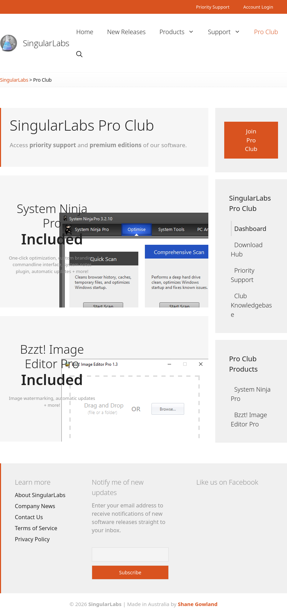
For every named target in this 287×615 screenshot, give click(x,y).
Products (180, 32)
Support (227, 32)
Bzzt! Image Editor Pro (249, 419)
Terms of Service (36, 528)
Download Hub (247, 249)
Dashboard (250, 228)
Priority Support (212, 7)
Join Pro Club (251, 140)
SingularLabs (46, 43)
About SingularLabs (40, 495)
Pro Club (266, 32)
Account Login (258, 7)
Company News (35, 506)
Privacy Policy (32, 539)
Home (84, 32)
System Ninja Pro (250, 394)
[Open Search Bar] (79, 54)
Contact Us (29, 517)
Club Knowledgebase (251, 305)
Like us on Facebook (227, 482)
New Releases (126, 32)
